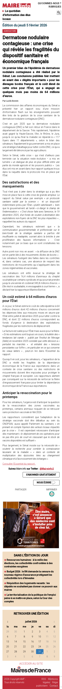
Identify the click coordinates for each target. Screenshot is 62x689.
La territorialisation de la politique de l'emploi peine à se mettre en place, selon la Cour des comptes (30, 598)
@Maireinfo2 (47, 468)
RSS (43, 679)
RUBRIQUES (55, 6)
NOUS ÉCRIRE (46, 482)
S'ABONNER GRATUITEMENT (41, 474)
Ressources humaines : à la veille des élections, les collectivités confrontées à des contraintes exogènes (28, 563)
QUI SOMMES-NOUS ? (49, 3)
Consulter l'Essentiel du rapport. (19, 463)
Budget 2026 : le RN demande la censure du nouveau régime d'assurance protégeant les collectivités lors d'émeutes (29, 575)
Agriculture (10, 31)
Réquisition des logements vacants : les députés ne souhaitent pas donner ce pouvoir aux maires (30, 586)
